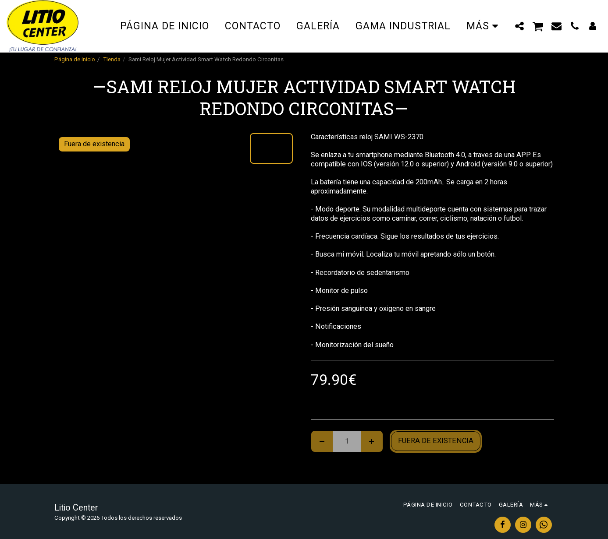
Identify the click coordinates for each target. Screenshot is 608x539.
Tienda (112, 59)
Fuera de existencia (435, 441)
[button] (519, 26)
